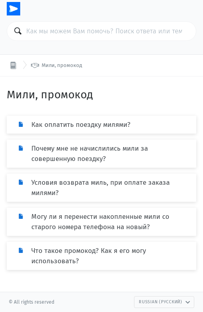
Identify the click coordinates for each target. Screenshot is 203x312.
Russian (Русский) (164, 301)
